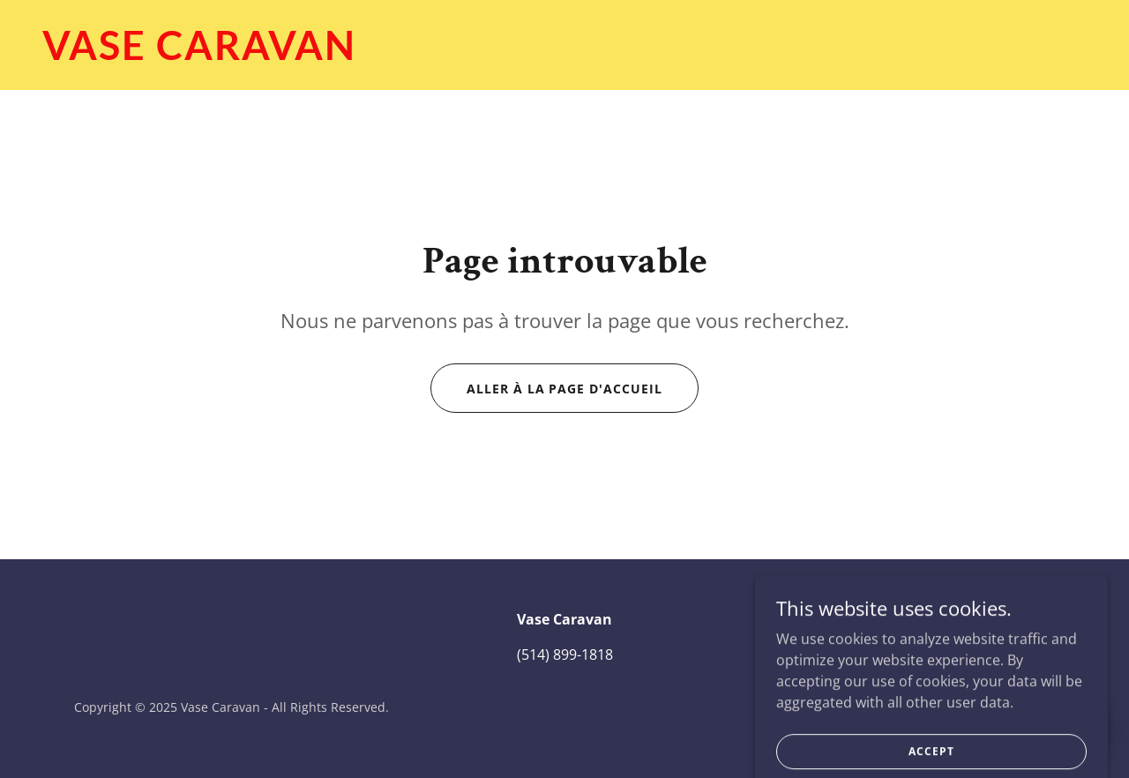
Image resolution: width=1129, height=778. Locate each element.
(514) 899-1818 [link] (565, 654)
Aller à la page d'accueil (565, 388)
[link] (564, 54)
